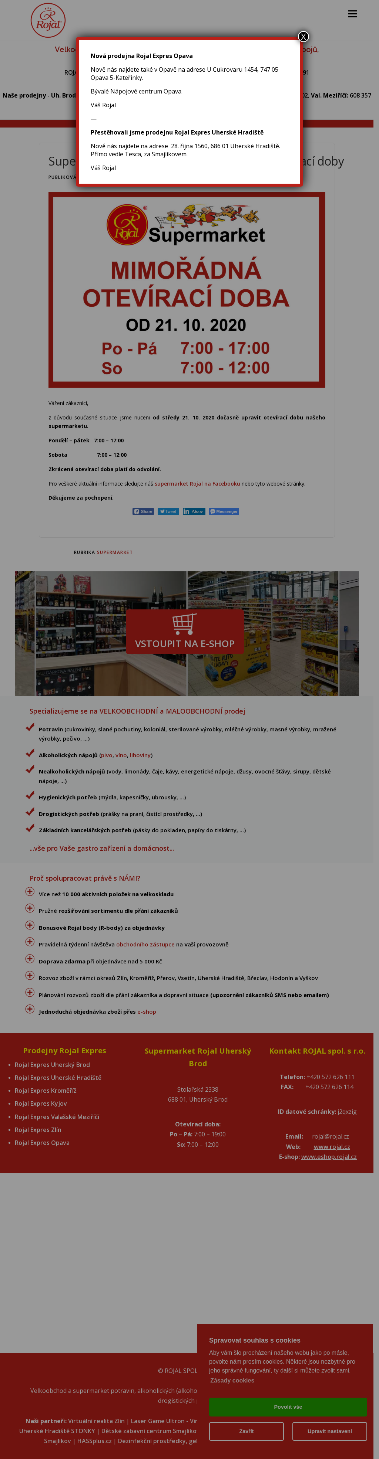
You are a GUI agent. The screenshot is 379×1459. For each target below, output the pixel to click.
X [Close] (303, 36)
